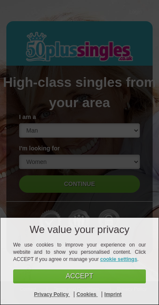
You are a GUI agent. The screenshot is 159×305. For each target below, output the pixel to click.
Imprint (113, 294)
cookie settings (118, 259)
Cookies (87, 294)
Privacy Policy (52, 294)
